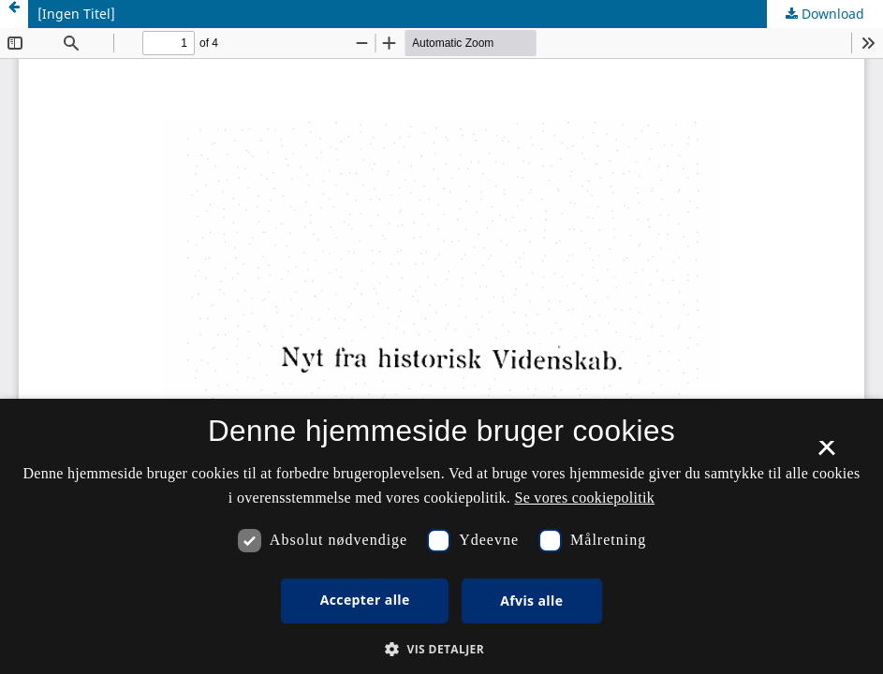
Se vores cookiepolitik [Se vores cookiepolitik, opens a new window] (584, 498)
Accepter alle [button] (365, 599)
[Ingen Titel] (76, 13)
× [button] (826, 454)
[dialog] (441, 536)
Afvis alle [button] (531, 600)
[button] (441, 649)
